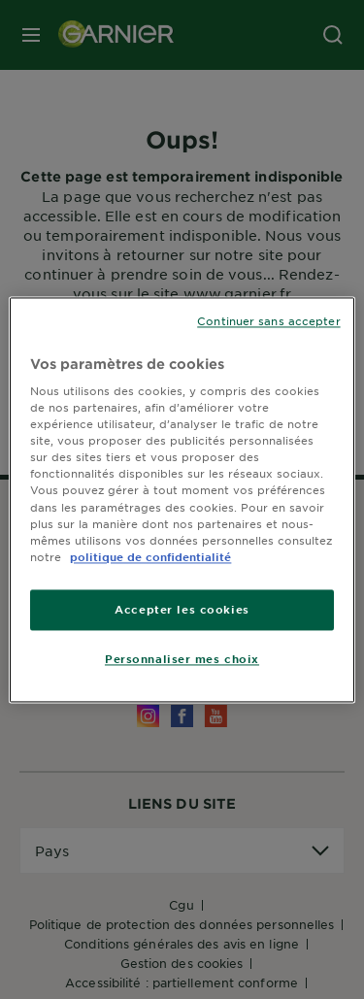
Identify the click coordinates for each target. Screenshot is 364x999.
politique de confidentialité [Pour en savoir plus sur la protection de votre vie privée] (150, 556)
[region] (181, 499)
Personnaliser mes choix (182, 658)
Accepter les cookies (181, 609)
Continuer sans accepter (268, 320)
